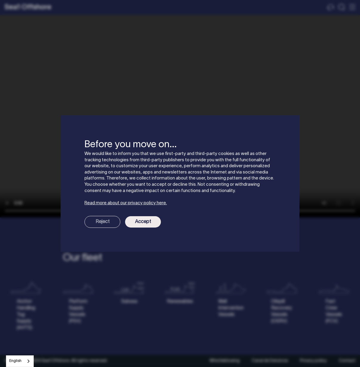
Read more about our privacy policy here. (125, 203)
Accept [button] (143, 222)
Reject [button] (103, 222)
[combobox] (20, 361)
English (15, 361)
